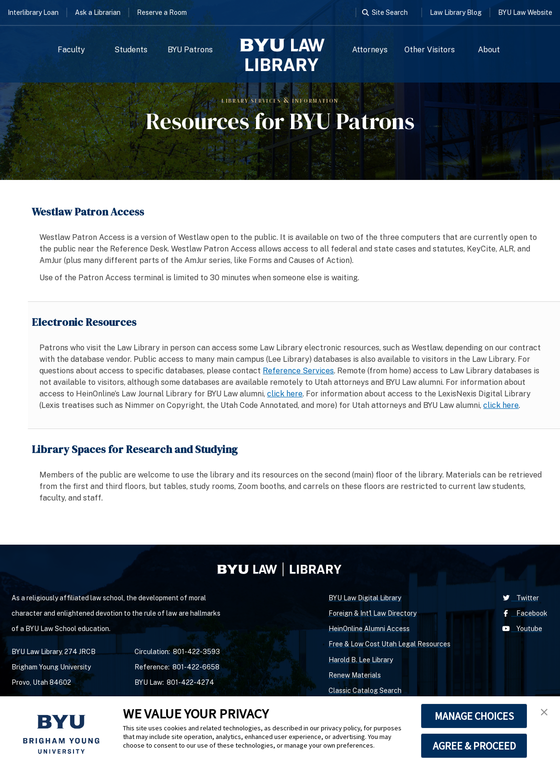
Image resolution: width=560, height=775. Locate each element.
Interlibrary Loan (33, 12)
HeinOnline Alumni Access (369, 628)
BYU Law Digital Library (365, 598)
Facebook (524, 613)
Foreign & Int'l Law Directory (372, 613)
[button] (544, 712)
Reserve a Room (162, 12)
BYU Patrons (190, 49)
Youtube (521, 628)
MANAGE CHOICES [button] (474, 716)
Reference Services (298, 370)
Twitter (519, 598)
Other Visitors (429, 49)
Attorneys (370, 49)
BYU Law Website (525, 12)
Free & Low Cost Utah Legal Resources (389, 644)
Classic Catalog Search (365, 690)
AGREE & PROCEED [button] (474, 745)
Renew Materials (355, 675)
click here (285, 393)
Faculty (71, 49)
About (489, 49)
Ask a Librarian (98, 12)
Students (130, 49)
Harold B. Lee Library (361, 660)
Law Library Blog (456, 12)
